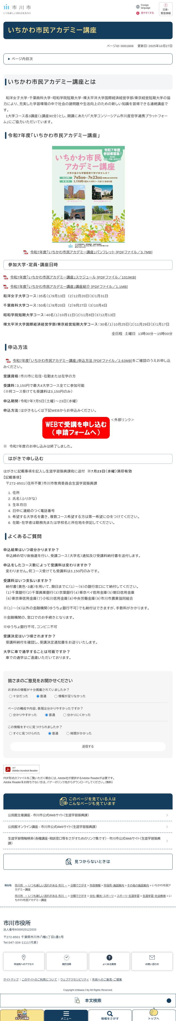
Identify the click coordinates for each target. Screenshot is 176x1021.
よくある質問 (109, 964)
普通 (43, 696)
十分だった (20, 696)
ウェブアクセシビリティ (74, 979)
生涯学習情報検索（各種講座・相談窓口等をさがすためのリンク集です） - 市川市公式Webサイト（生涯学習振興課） (84, 841)
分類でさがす (78, 885)
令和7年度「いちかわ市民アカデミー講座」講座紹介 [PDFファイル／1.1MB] (69, 287)
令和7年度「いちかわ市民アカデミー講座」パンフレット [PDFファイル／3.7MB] (91, 252)
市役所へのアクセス (24, 964)
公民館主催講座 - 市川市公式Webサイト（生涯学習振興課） (48, 815)
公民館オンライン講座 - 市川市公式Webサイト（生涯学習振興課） (52, 827)
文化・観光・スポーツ (102, 896)
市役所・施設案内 (114, 885)
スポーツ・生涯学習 (128, 896)
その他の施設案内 (138, 885)
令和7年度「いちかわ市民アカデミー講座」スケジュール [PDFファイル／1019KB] (73, 277)
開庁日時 (66, 964)
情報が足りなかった (72, 696)
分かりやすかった (25, 715)
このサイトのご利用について (39, 979)
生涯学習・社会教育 (154, 896)
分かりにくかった (79, 715)
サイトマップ (11, 979)
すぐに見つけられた (26, 733)
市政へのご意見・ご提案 (107, 979)
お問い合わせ (152, 964)
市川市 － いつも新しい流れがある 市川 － (41, 885)
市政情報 (95, 885)
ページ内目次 (22, 59)
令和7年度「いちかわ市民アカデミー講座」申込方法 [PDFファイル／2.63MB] (72, 361)
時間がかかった (81, 733)
